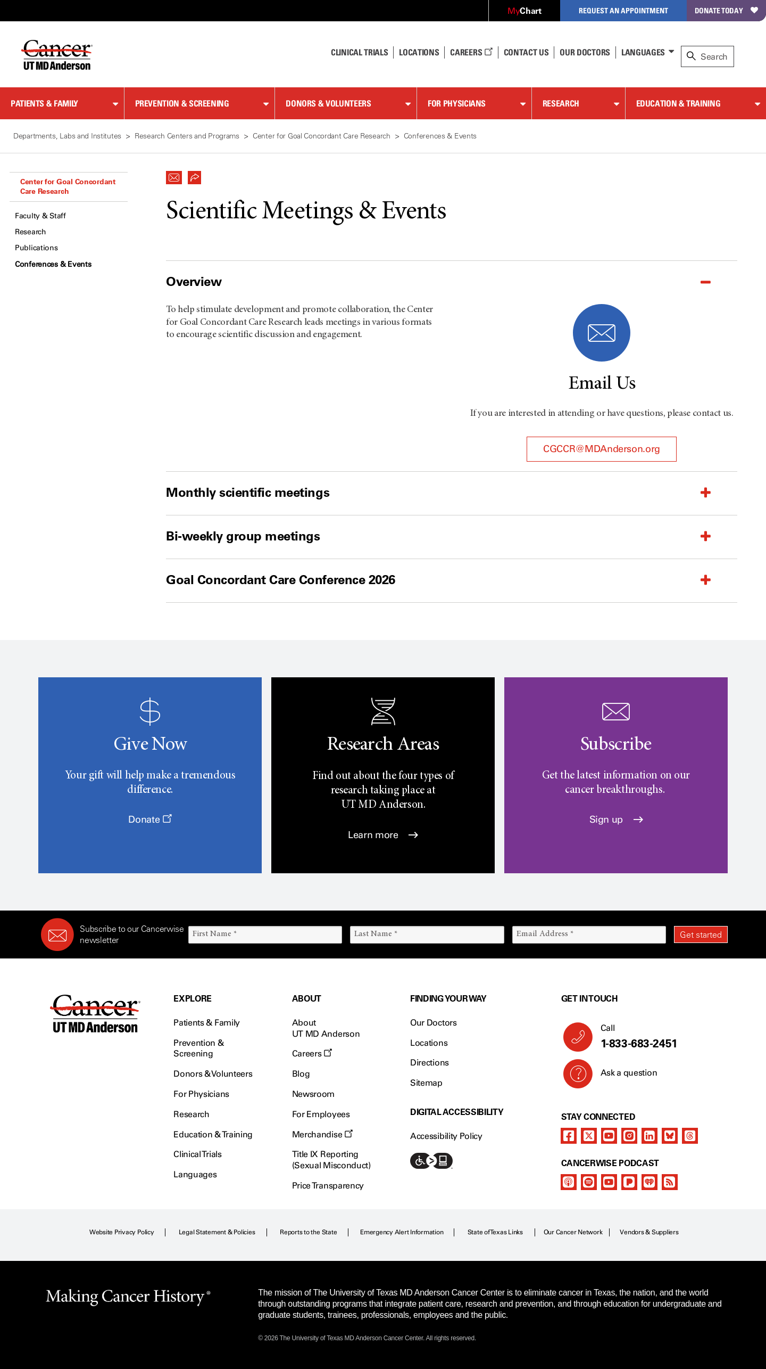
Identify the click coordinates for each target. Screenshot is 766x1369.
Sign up (616, 819)
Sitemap (426, 1083)
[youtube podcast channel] (609, 1182)
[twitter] (589, 1136)
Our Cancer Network (573, 1232)
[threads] (690, 1136)
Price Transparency (328, 1186)
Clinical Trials (359, 52)
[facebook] (569, 1136)
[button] (174, 174)
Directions (429, 1063)
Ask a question (622, 1076)
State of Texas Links (495, 1232)
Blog (301, 1074)
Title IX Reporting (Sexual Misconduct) (331, 1159)
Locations (428, 1043)
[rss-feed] (670, 1182)
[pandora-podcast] (629, 1182)
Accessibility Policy (446, 1136)
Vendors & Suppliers (649, 1232)
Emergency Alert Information (402, 1232)
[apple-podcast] (569, 1182)
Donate (149, 819)
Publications (36, 247)
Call (660, 1037)
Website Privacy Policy (121, 1232)
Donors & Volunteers (328, 103)
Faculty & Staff (40, 215)
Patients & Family (44, 103)
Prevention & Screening (182, 103)
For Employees (321, 1114)
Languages (643, 52)
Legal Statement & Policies (217, 1232)
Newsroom (313, 1094)
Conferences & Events (53, 264)
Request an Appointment (623, 10)
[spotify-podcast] (589, 1182)
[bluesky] (670, 1136)
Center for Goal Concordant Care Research (67, 186)
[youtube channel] (609, 1136)
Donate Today (726, 10)
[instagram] (629, 1136)
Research (561, 103)
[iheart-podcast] (649, 1182)
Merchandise (322, 1134)
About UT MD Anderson (326, 1028)
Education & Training (678, 103)
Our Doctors (585, 52)
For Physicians (457, 103)
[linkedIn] (649, 1136)
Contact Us (526, 52)
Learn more (383, 835)
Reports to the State (308, 1232)
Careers (471, 52)
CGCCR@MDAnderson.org (601, 449)
